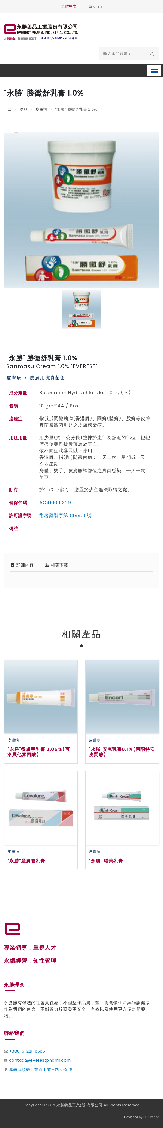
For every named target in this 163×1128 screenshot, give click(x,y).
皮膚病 (41, 109)
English (95, 6)
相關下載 (56, 565)
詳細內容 (22, 565)
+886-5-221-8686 (27, 1051)
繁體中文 (69, 6)
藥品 (23, 109)
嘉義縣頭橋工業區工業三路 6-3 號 (41, 1069)
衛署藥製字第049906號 (65, 515)
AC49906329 (55, 502)
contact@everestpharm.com (40, 1060)
